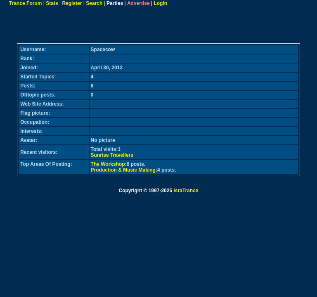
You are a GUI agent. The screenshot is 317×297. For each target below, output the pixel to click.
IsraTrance (185, 190)
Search (94, 3)
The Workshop (108, 164)
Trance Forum (25, 3)
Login (160, 3)
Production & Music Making (123, 170)
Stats (52, 3)
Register (72, 3)
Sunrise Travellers (112, 155)
